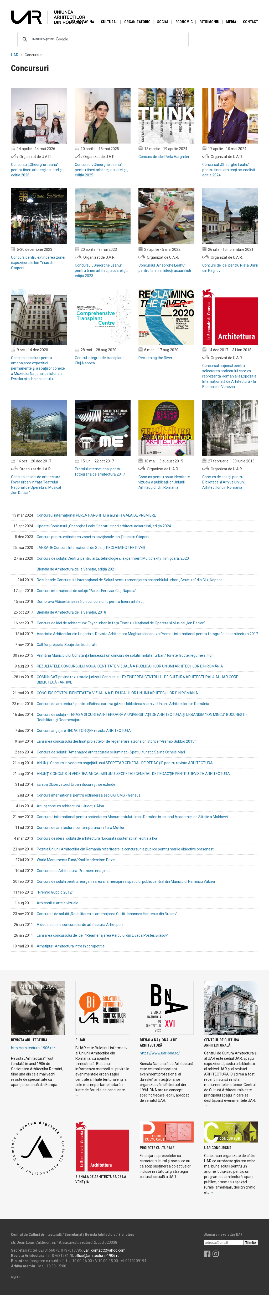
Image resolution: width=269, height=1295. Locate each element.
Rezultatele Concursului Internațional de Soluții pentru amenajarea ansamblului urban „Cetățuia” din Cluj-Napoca (130, 580)
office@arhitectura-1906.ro (97, 1255)
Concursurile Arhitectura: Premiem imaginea (74, 871)
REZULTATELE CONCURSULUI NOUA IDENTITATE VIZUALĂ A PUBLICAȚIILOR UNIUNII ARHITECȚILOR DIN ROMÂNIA (130, 666)
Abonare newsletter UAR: (224, 1234)
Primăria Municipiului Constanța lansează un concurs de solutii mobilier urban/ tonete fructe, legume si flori (125, 655)
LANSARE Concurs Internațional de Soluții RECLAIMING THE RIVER (91, 547)
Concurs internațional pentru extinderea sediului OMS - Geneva (89, 795)
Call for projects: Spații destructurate (67, 645)
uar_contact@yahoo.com (105, 1250)
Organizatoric (137, 22)
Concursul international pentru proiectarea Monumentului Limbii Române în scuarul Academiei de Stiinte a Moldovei (132, 817)
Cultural (109, 22)
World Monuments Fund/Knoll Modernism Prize (76, 860)
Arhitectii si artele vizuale (57, 903)
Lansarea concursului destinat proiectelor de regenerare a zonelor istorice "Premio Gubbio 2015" (116, 741)
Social (163, 22)
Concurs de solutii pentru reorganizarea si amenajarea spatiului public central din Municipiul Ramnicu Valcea (126, 881)
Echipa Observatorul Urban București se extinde (76, 784)
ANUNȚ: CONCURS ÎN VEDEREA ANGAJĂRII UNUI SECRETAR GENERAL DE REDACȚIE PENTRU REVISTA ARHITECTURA (133, 774)
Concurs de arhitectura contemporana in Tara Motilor (81, 827)
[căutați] (102, 39)
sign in (16, 1276)
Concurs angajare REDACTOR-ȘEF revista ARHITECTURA (84, 730)
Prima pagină (82, 22)
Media (231, 22)
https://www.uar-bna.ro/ (160, 1053)
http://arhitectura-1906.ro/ (33, 1048)
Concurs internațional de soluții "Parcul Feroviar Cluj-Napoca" (87, 591)
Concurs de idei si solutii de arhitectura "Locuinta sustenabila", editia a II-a (97, 838)
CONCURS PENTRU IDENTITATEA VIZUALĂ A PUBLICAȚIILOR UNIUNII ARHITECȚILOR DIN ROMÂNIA (117, 693)
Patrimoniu (209, 22)
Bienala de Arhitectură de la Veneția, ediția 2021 (76, 569)
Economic (184, 22)
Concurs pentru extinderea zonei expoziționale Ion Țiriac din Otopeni (93, 537)
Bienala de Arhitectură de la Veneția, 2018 (71, 612)
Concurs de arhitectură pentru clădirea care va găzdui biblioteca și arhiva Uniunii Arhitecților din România (123, 704)
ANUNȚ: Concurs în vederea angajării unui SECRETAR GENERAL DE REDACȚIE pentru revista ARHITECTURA (125, 763)
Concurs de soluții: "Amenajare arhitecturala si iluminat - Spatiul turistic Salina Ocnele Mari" (111, 752)
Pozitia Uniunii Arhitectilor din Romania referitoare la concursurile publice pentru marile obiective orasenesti (125, 849)
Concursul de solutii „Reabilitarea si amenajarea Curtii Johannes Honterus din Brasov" (107, 914)
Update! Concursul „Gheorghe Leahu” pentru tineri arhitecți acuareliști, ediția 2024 (104, 526)
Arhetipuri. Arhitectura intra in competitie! (71, 946)
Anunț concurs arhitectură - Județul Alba (70, 806)
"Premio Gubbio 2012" (55, 892)
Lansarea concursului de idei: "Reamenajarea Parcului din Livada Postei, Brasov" (102, 935)
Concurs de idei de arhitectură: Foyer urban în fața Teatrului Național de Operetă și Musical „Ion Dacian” (121, 623)
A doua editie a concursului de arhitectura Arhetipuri (80, 924)
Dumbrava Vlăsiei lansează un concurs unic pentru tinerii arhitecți (90, 601)
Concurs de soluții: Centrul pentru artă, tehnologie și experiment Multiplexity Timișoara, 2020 (113, 558)
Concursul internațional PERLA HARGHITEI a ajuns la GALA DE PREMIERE (96, 515)
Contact (250, 22)
